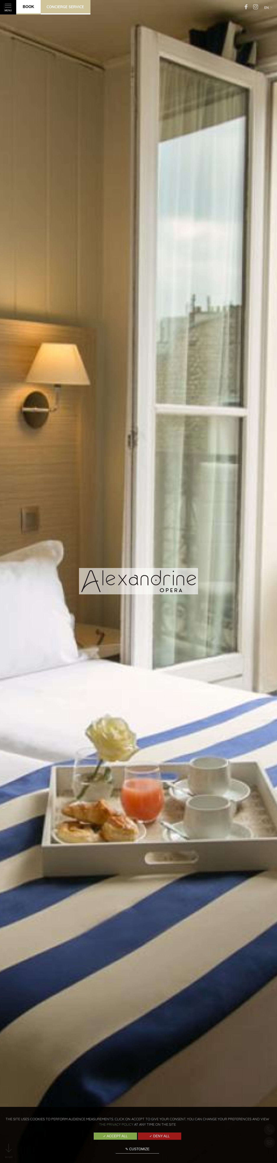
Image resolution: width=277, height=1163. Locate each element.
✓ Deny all (159, 1136)
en (266, 7)
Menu (8, 9)
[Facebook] (246, 7)
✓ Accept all (115, 1136)
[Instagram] (255, 7)
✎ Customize (137, 1149)
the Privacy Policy (116, 1124)
